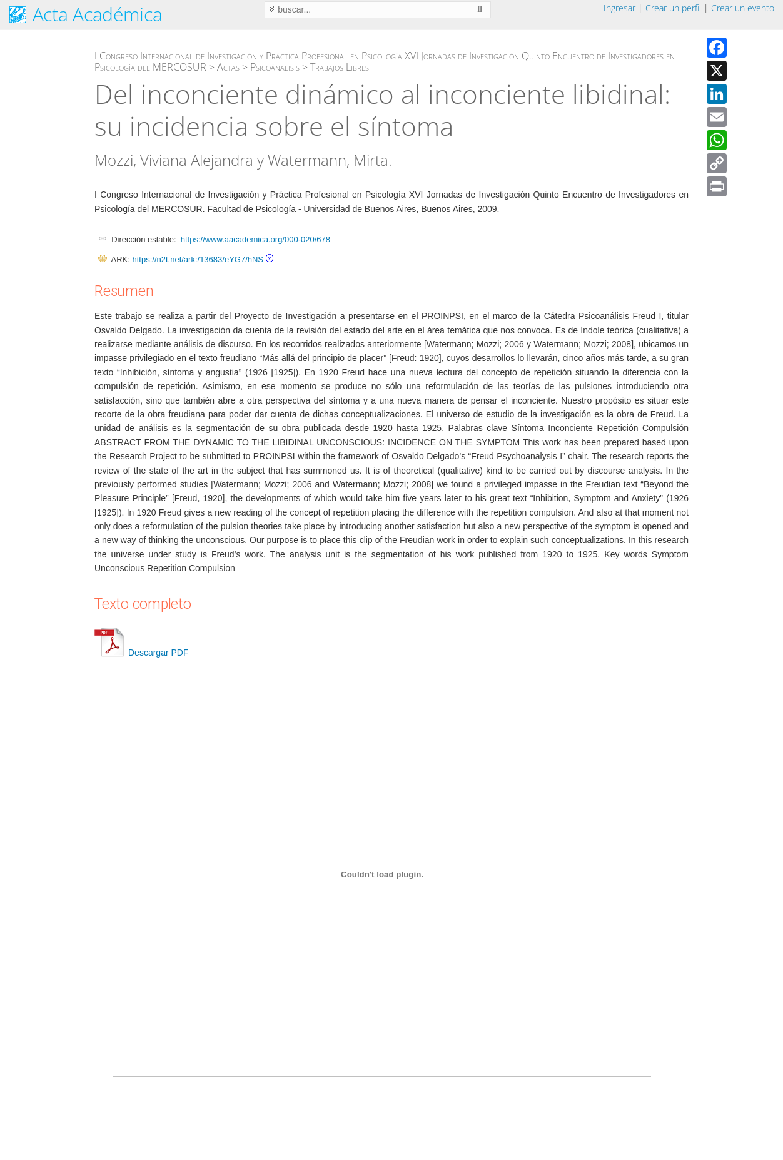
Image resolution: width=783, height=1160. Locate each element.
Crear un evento (742, 8)
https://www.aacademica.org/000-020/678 (255, 239)
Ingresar (619, 8)
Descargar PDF (141, 653)
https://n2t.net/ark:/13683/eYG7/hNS (197, 259)
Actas (228, 67)
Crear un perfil (673, 8)
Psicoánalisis (275, 67)
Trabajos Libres (339, 67)
